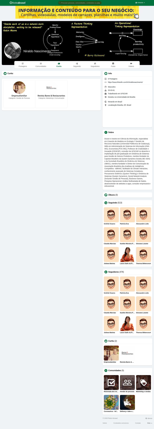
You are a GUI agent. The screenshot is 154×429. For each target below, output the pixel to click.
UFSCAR (124, 94)
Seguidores (113, 272)
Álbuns (111, 195)
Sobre (105, 423)
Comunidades (114, 370)
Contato (138, 423)
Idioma (148, 418)
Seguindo (112, 203)
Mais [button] (149, 423)
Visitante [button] (140, 2)
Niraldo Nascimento (37, 51)
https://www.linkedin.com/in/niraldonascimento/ (125, 82)
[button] (79, 3)
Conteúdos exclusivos (121, 423)
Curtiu (111, 341)
